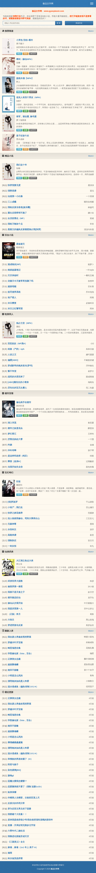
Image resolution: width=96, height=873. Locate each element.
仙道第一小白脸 (15, 196)
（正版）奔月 (14, 614)
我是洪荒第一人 (15, 608)
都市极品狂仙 (14, 597)
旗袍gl (11, 775)
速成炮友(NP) (14, 264)
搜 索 (59, 23)
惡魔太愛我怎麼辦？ (17, 781)
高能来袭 (12, 535)
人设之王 (12, 354)
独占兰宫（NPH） (25, 323)
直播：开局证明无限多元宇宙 (21, 825)
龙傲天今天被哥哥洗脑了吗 (20, 281)
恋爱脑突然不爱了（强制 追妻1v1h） (25, 786)
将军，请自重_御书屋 (26, 116)
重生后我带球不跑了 (17, 213)
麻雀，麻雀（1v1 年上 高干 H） (23, 847)
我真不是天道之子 (16, 592)
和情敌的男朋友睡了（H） (20, 759)
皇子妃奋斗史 (22, 135)
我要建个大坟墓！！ (17, 814)
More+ (91, 31)
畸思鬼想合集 (14, 648)
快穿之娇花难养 (15, 513)
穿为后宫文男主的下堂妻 (19, 808)
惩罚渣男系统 (14, 292)
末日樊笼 (12, 303)
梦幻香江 (12, 433)
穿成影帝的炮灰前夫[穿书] (20, 365)
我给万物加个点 (15, 224)
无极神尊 (12, 524)
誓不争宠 (12, 371)
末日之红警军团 (15, 308)
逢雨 (10, 853)
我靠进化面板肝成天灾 (18, 836)
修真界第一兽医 (15, 586)
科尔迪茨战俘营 (15, 858)
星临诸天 (20, 244)
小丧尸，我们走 (15, 507)
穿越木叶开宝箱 (15, 642)
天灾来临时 (13, 275)
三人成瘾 (12, 202)
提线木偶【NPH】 (25, 78)
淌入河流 (12, 422)
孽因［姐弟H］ (15, 461)
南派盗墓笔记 (14, 270)
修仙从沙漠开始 (15, 603)
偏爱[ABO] (13, 360)
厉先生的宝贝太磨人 (17, 387)
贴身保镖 (12, 792)
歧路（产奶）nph (16, 349)
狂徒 (18, 481)
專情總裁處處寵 (15, 742)
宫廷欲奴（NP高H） (17, 343)
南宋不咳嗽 (13, 670)
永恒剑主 (12, 529)
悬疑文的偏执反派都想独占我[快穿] (24, 229)
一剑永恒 (12, 546)
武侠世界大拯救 (15, 581)
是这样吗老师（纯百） (18, 456)
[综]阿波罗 (13, 502)
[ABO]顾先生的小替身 (18, 382)
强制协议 (12, 540)
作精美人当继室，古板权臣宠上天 (24, 797)
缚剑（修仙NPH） (25, 59)
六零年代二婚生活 (16, 831)
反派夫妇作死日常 (16, 803)
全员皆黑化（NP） (17, 218)
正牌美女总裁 (14, 659)
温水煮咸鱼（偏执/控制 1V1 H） (23, 686)
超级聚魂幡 (13, 664)
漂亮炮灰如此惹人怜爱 (18, 681)
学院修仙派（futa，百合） (20, 653)
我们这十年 (21, 165)
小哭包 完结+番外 (24, 40)
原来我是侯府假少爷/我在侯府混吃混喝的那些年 (30, 819)
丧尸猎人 (12, 297)
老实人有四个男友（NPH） (29, 97)
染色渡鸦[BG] (14, 770)
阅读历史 (79, 23)
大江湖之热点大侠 (24, 560)
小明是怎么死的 (15, 675)
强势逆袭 (12, 190)
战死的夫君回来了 (16, 376)
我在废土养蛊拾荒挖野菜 (19, 637)
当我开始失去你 (15, 467)
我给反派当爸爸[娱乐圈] (19, 207)
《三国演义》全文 (16, 842)
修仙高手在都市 (23, 402)
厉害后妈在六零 (15, 439)
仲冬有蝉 (12, 450)
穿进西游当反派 (15, 625)
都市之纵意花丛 (15, 428)
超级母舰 (12, 286)
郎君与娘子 (13, 764)
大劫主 (11, 619)
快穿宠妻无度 (14, 185)
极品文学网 (48, 3)
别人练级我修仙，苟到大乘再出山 (24, 518)
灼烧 (10, 445)
